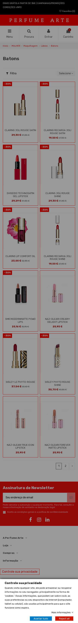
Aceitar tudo (41, 618)
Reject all (64, 618)
